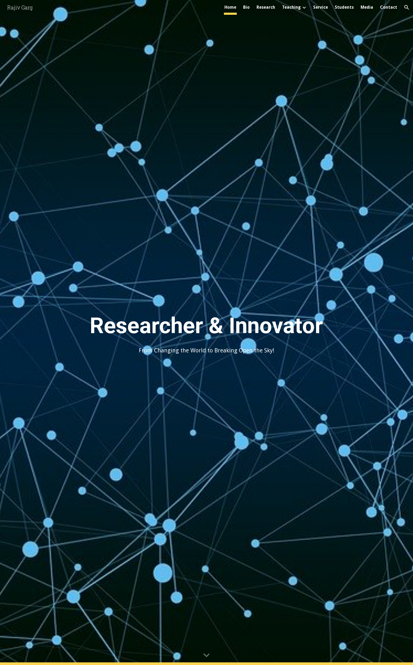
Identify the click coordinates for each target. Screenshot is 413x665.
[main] (206, 325)
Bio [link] (246, 7)
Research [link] (266, 7)
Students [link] (344, 7)
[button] (406, 7)
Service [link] (320, 7)
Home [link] (230, 7)
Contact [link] (388, 7)
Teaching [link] (291, 7)
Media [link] (367, 7)
